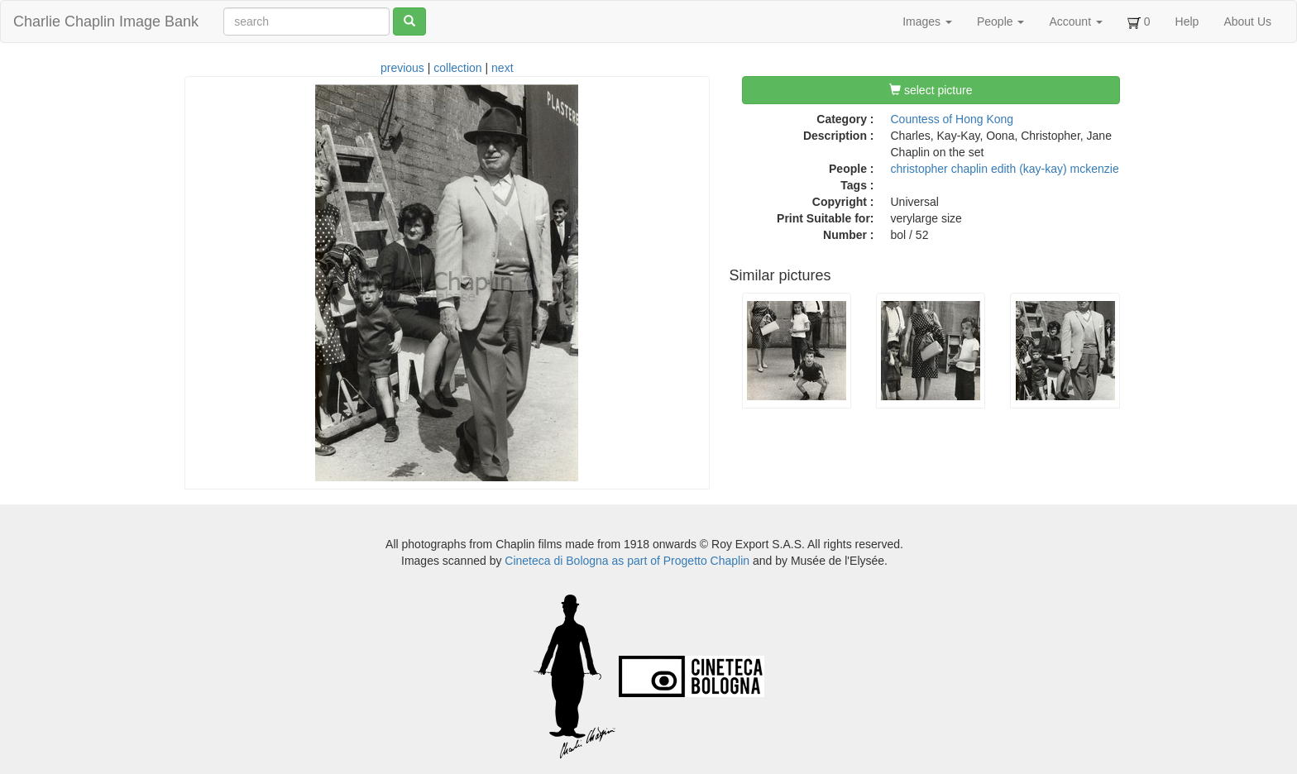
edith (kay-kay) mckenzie (1055, 168)
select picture (930, 90)
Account (1075, 21)
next (502, 67)
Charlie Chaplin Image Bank (106, 21)
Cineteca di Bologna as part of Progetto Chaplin (627, 560)
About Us (1247, 21)
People (1000, 21)
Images (927, 21)
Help (1187, 21)
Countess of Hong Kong (952, 119)
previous (402, 67)
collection (457, 67)
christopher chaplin (939, 168)
